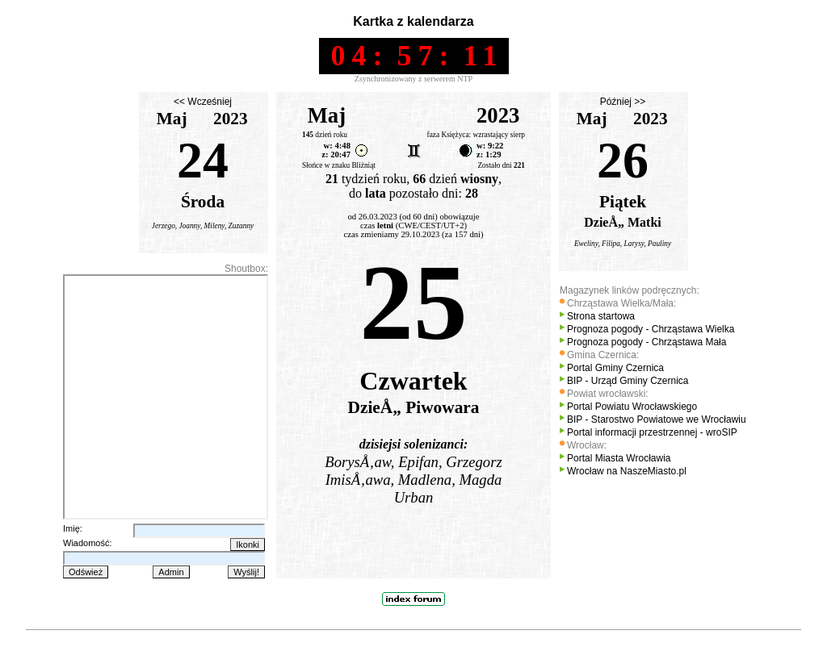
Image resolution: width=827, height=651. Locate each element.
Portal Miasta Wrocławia (618, 458)
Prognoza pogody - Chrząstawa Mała (646, 342)
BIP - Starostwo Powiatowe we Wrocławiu (656, 419)
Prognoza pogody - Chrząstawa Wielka (650, 329)
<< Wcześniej (203, 101)
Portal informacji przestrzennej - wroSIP (652, 432)
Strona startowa (601, 316)
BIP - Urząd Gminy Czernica (628, 380)
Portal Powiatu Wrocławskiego (632, 406)
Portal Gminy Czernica (615, 367)
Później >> (623, 101)
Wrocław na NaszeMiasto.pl (626, 471)
